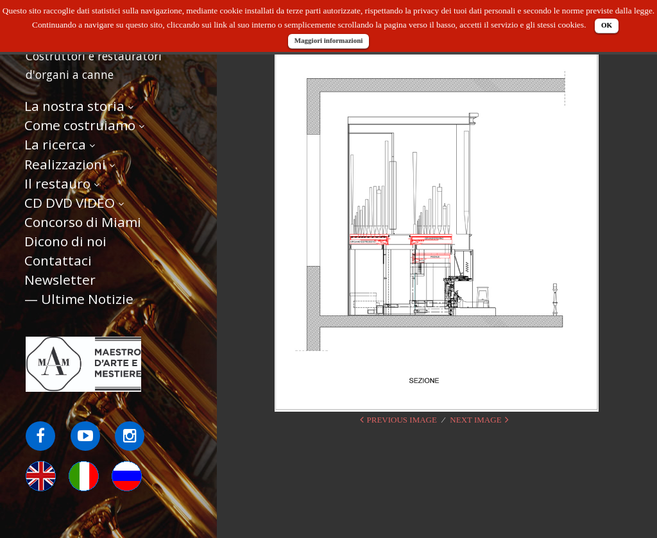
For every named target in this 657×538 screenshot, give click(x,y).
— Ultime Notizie (78, 299)
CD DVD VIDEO (69, 203)
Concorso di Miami (82, 222)
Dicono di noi (65, 241)
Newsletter (60, 280)
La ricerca (55, 144)
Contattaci (58, 260)
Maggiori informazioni (328, 40)
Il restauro (57, 183)
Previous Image (402, 420)
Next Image (475, 420)
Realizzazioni (65, 164)
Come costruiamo (79, 125)
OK (606, 25)
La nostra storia (74, 106)
